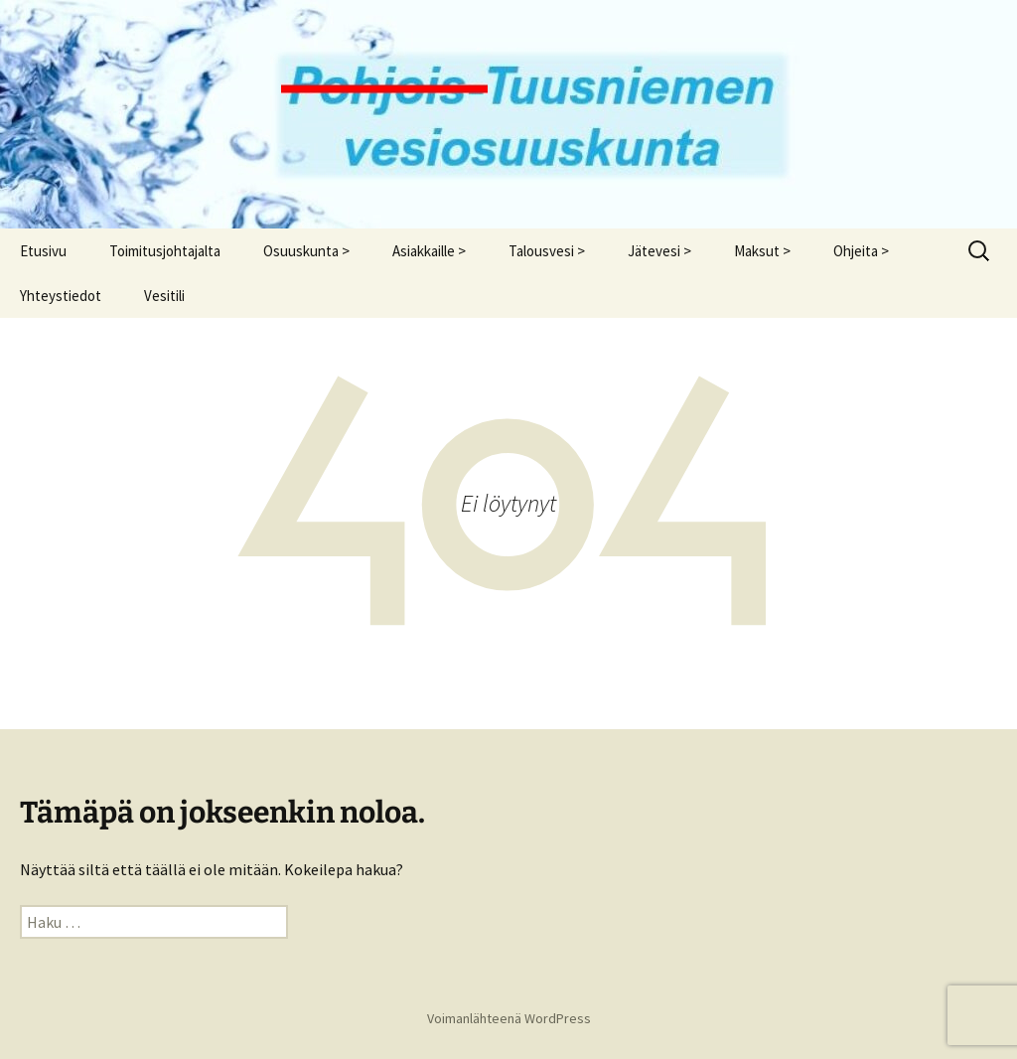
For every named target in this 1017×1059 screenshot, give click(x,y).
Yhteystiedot (60, 295)
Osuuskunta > (306, 250)
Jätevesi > (659, 250)
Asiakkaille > (429, 250)
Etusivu (43, 250)
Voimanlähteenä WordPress (509, 1018)
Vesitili (164, 295)
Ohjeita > (861, 250)
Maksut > (762, 250)
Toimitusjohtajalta (164, 250)
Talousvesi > (546, 250)
